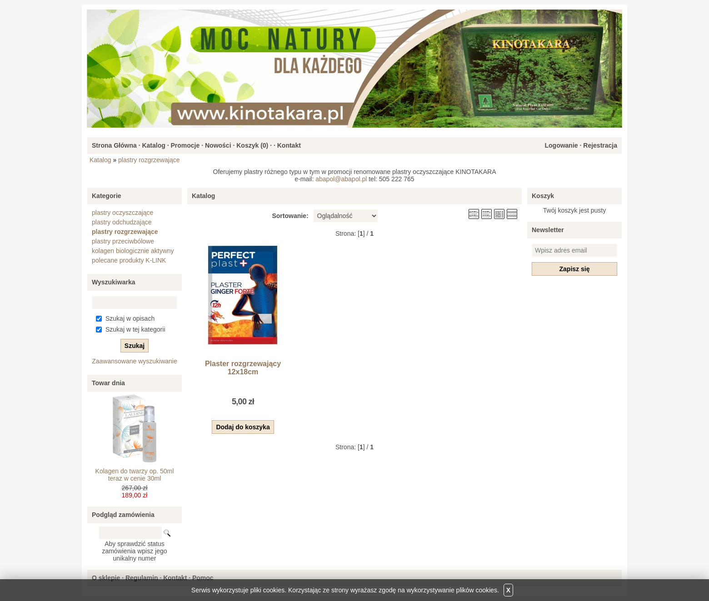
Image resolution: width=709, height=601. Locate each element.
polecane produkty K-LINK (129, 260)
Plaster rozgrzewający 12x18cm (243, 368)
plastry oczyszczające (122, 212)
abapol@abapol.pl (341, 179)
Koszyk (543, 195)
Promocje (185, 145)
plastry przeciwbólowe (123, 241)
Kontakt (289, 145)
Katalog (153, 145)
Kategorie (106, 195)
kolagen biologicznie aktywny (133, 250)
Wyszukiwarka (113, 282)
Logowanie (561, 145)
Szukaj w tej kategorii (135, 329)
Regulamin (141, 577)
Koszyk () (252, 145)
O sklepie (106, 577)
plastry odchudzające (122, 222)
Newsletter (548, 229)
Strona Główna (114, 145)
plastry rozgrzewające (149, 160)
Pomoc (203, 577)
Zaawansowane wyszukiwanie (134, 361)
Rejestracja (600, 145)
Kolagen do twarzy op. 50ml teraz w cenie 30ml (134, 474)
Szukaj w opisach (130, 318)
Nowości (218, 145)
